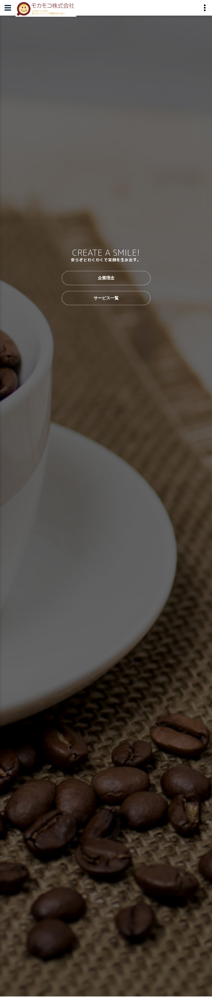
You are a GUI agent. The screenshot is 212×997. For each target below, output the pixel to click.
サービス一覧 (106, 298)
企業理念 (106, 278)
